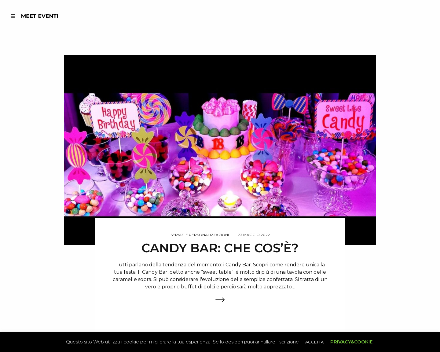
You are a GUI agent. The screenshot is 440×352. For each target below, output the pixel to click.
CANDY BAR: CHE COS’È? (220, 248)
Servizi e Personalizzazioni (199, 234)
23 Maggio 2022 (254, 234)
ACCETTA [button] (314, 341)
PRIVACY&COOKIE (351, 342)
